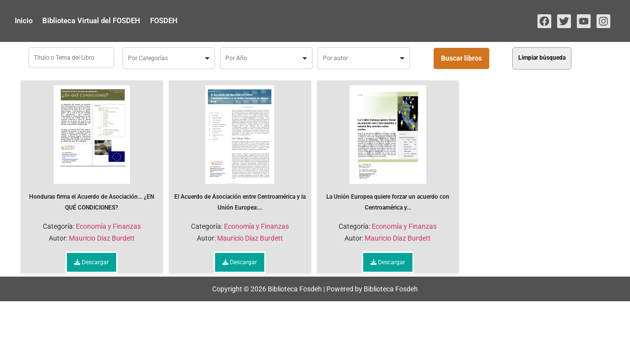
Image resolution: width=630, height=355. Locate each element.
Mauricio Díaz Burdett (102, 238)
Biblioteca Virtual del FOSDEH (91, 20)
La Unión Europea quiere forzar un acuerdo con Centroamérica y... (387, 148)
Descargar (91, 262)
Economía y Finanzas (108, 226)
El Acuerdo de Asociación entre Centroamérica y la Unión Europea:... (240, 148)
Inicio (23, 20)
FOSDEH (164, 20)
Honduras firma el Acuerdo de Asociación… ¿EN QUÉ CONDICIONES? (91, 148)
